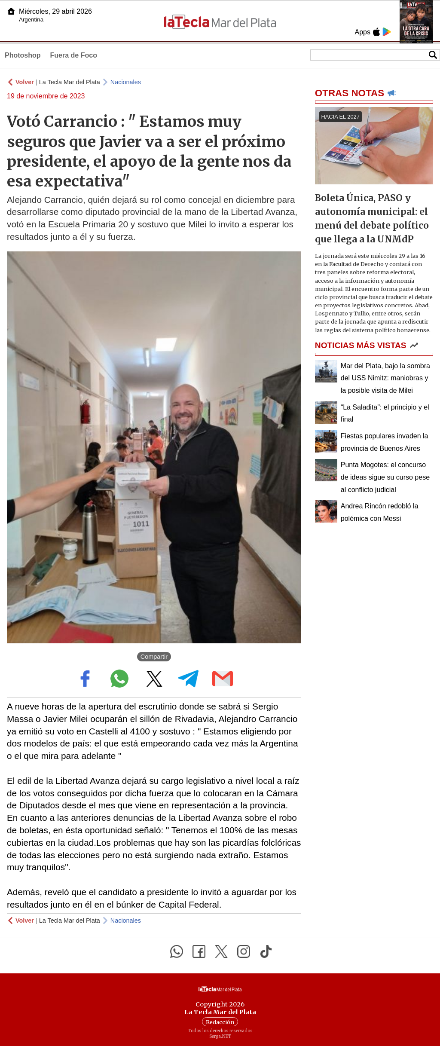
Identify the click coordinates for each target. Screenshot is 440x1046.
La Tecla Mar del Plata (69, 82)
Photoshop (23, 55)
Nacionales (125, 82)
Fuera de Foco (73, 55)
